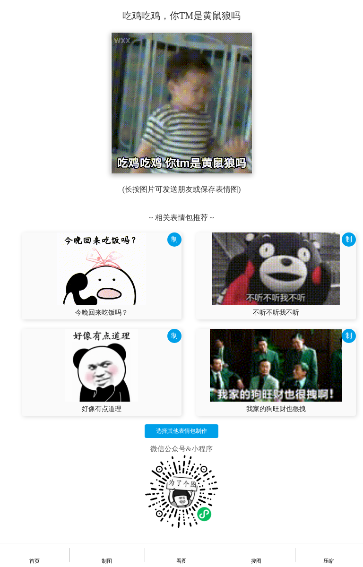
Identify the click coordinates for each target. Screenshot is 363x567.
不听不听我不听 (276, 312)
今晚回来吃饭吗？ (101, 312)
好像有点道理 (101, 408)
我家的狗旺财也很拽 (276, 408)
